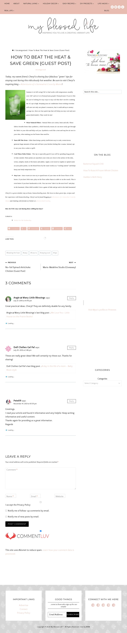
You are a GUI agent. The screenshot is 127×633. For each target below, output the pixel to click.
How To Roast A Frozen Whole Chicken (100, 170)
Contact (24, 609)
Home (7, 3)
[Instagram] (115, 7)
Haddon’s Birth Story (92, 177)
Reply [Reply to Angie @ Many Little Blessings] (71, 298)
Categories (102, 379)
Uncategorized (40, 70)
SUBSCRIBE (73, 614)
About (16, 3)
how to (33, 253)
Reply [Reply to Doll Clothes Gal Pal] (71, 348)
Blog (106, 10)
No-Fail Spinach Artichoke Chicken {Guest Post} (22, 266)
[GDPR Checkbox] (40, 502)
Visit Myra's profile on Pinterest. (102, 310)
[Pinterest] (119, 7)
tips (55, 253)
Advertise (23, 605)
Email (34, 496)
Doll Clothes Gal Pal (24, 347)
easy (25, 253)
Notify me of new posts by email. (23, 517)
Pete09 (17, 400)
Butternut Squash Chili (93, 164)
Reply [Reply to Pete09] (71, 401)
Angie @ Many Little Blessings (29, 297)
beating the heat (13, 253)
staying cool (45, 253)
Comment (11, 470)
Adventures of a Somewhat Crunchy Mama (41, 84)
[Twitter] (122, 7)
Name (10, 496)
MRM (88, 627)
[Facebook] (112, 7)
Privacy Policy (23, 505)
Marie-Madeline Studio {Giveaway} (59, 264)
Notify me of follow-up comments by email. (28, 511)
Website (60, 496)
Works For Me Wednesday (22, 220)
